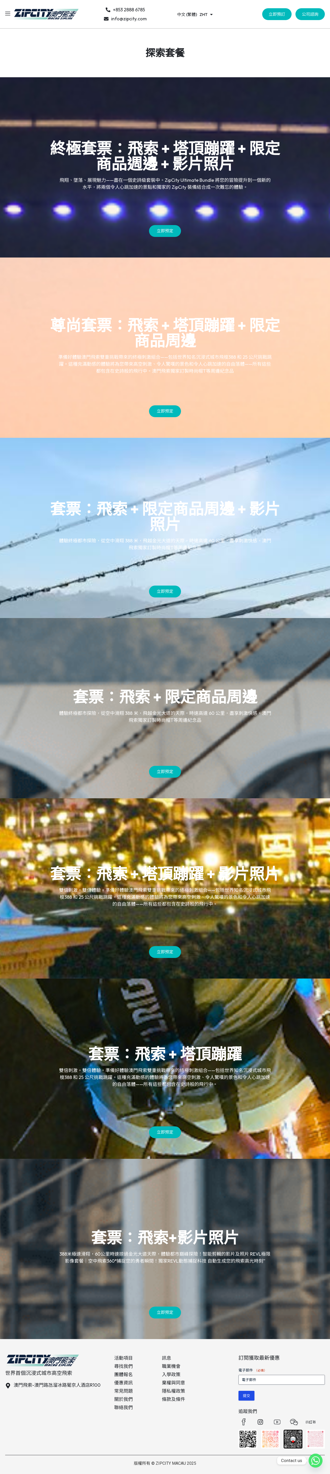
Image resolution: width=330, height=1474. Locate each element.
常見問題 (123, 1391)
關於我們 (123, 1399)
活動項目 (123, 1358)
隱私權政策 (173, 1391)
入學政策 (171, 1374)
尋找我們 (123, 1366)
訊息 (166, 1358)
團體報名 (123, 1374)
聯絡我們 (123, 1407)
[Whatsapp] (316, 1461)
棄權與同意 (173, 1383)
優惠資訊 (123, 1383)
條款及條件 (173, 1399)
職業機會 (171, 1366)
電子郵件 (252, 1370)
